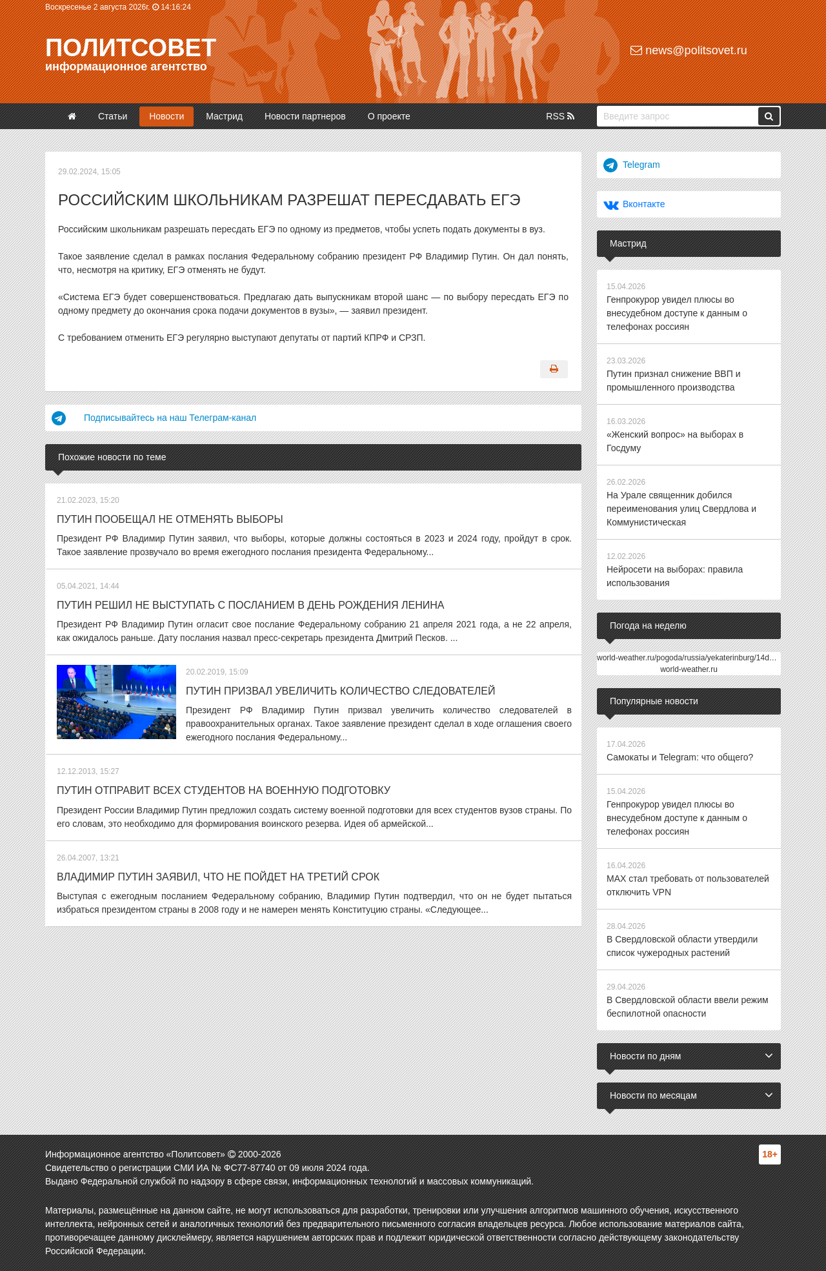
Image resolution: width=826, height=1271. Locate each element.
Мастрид (224, 116)
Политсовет (130, 47)
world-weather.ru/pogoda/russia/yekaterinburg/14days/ (690, 657)
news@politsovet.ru (688, 50)
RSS (560, 116)
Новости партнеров (305, 116)
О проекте (389, 116)
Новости (166, 116)
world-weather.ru (689, 669)
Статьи (112, 116)
